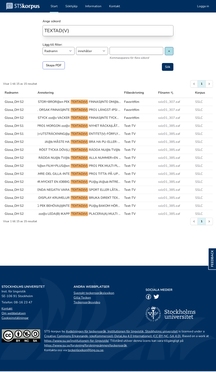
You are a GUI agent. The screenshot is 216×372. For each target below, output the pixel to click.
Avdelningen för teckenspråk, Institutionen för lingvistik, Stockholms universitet (122, 331)
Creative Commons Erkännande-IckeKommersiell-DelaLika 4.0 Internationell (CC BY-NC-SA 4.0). (112, 336)
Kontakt (7, 308)
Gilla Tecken (82, 298)
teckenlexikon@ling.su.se (86, 350)
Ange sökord (52, 21)
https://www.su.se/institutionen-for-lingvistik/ (76, 341)
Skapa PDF (53, 65)
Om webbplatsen (14, 313)
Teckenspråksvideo (87, 302)
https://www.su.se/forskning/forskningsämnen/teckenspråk (85, 345)
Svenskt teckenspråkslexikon (94, 293)
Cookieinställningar (15, 318)
